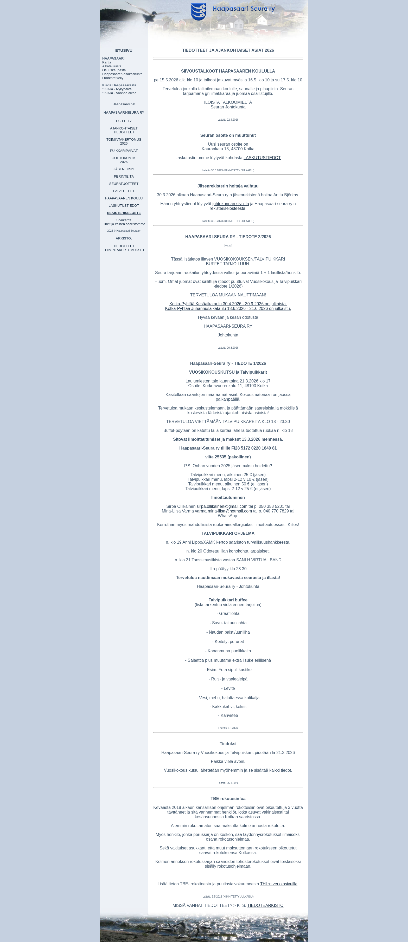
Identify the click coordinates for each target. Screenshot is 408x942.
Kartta (106, 62)
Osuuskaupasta (114, 70)
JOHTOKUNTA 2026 (124, 160)
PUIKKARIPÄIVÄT (124, 151)
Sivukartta (123, 220)
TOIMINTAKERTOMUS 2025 (123, 141)
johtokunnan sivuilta (230, 204)
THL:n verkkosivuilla (278, 884)
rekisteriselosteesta (227, 208)
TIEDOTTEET (124, 246)
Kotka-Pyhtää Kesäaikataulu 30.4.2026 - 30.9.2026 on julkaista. (228, 304)
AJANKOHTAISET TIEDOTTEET (124, 130)
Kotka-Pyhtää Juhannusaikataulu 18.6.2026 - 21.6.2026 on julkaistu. (228, 308)
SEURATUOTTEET (123, 184)
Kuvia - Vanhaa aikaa (121, 93)
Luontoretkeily (112, 78)
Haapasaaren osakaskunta (122, 74)
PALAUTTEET (124, 191)
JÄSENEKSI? (124, 169)
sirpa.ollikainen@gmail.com (222, 506)
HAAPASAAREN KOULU (124, 198)
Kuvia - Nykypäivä (118, 89)
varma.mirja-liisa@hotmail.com (223, 511)
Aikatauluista (112, 66)
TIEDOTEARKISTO (265, 905)
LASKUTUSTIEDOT (124, 205)
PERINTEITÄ (124, 176)
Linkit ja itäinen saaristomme (124, 224)
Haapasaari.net (123, 104)
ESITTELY (124, 121)
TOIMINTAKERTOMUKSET (123, 250)
